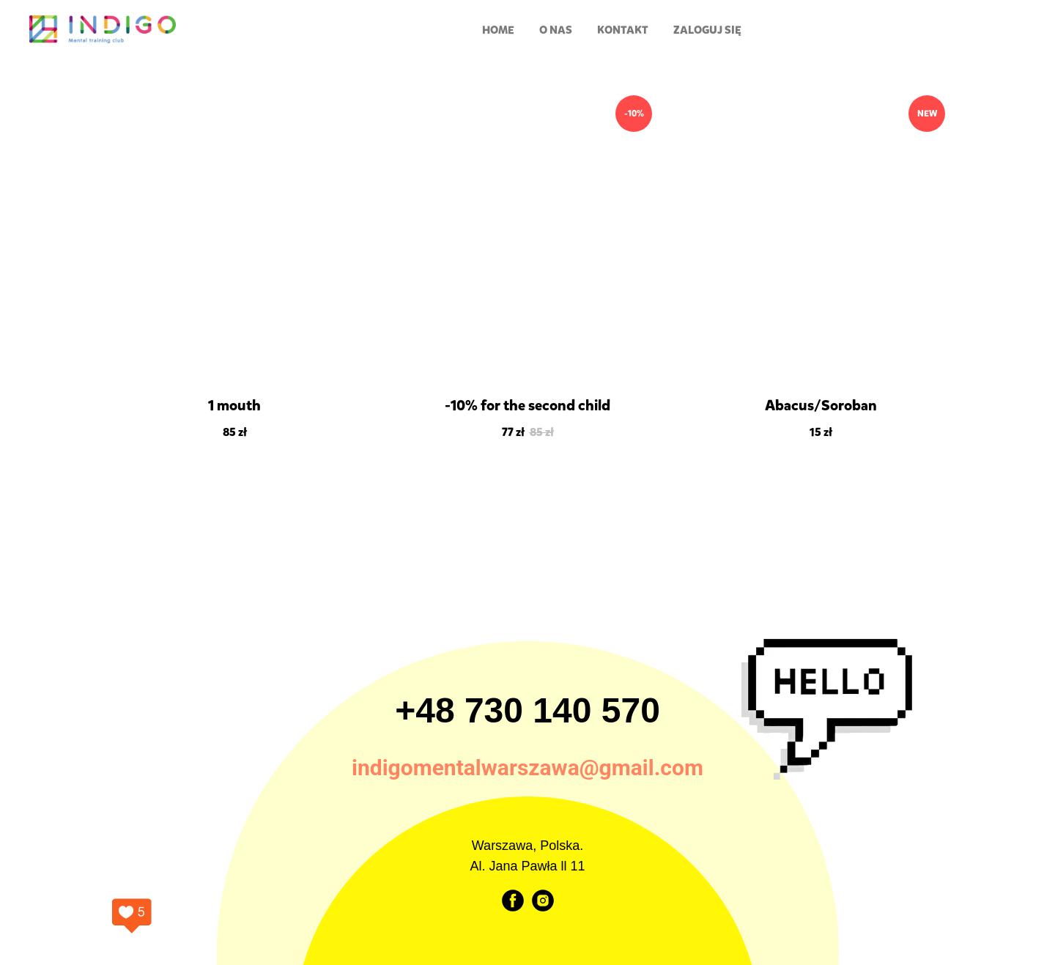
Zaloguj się (707, 30)
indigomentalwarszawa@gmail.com (527, 767)
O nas (555, 30)
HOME (498, 30)
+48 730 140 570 (527, 710)
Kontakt (622, 30)
